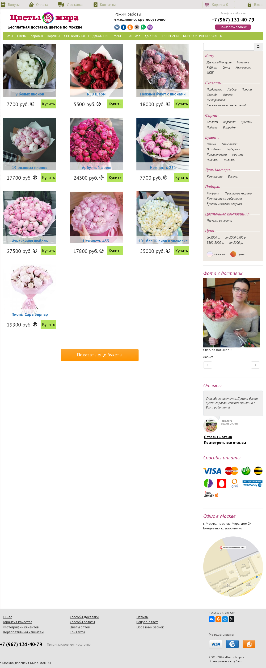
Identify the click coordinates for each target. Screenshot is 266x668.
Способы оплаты (82, 622)
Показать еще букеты (99, 355)
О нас (7, 617)
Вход (258, 4)
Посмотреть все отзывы (225, 442)
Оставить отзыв (218, 436)
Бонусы (14, 4)
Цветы (21, 36)
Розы (9, 36)
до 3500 (151, 36)
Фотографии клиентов (21, 627)
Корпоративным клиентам (23, 632)
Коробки (37, 36)
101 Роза (133, 36)
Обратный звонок (150, 627)
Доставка (75, 4)
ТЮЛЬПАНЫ (170, 36)
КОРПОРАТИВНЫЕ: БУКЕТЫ (203, 36)
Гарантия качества (17, 622)
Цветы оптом (80, 627)
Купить (48, 104)
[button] (207, 365)
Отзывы (142, 617)
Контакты (108, 4)
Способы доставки (84, 617)
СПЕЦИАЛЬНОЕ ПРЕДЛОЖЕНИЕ (86, 36)
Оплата (42, 4)
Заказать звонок (233, 27)
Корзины (53, 36)
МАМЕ (118, 36)
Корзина (220, 4)
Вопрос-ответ (147, 622)
